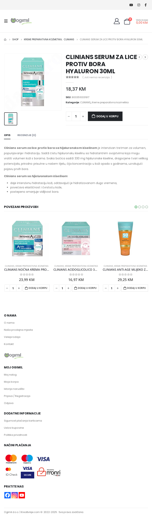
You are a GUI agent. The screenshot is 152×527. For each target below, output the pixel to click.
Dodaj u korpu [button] (37, 288)
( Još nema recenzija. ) (97, 77)
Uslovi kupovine (14, 428)
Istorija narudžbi (14, 389)
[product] (26, 238)
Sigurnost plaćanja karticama (23, 421)
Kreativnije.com (30, 512)
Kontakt (9, 344)
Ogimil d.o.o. (11, 512)
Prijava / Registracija (17, 396)
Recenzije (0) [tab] (26, 135)
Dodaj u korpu (107, 116)
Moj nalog (10, 375)
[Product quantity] (76, 116)
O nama (9, 323)
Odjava (8, 403)
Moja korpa (11, 382)
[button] (136, 207)
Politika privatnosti (15, 435)
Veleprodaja (12, 337)
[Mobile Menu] (7, 21)
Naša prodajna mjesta (18, 330)
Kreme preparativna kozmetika (110, 102)
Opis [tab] (7, 135)
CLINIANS (85, 102)
